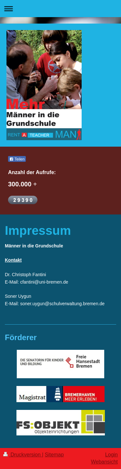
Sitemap (54, 454)
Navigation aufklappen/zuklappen (60, 9)
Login (111, 454)
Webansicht (104, 461)
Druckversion (22, 454)
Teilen (17, 159)
